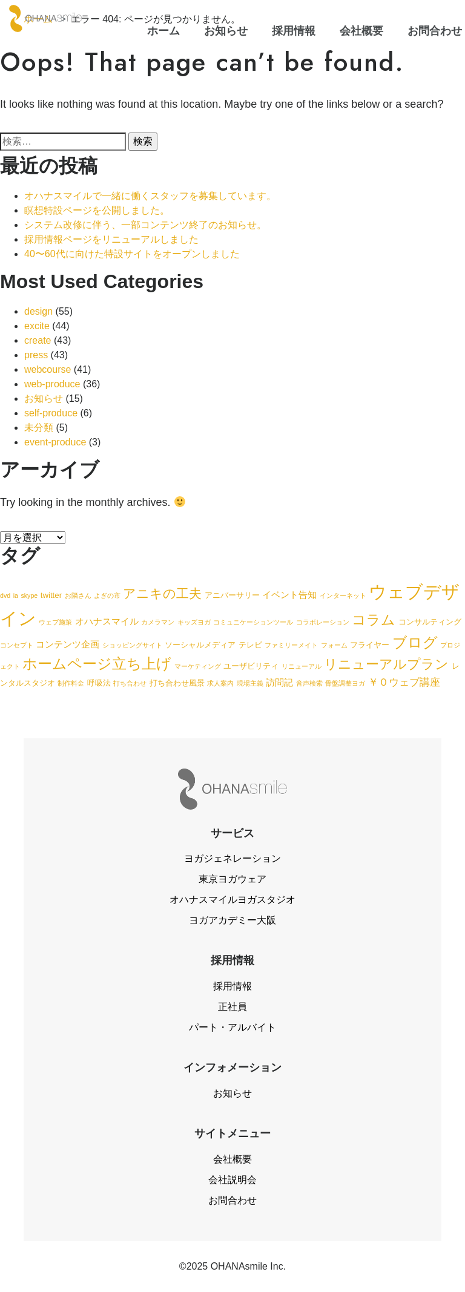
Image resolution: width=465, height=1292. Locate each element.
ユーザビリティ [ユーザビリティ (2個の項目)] (251, 666)
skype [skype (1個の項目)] (29, 595)
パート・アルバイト (232, 1027)
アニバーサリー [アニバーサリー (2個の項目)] (232, 595)
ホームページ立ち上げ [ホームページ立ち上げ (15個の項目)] (96, 663)
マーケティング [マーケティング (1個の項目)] (197, 666)
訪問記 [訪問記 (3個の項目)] (279, 682)
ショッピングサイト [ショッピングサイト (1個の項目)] (132, 645)
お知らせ (43, 398)
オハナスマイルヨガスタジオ (232, 899)
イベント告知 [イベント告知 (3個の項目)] (289, 594)
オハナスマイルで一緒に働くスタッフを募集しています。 (150, 196)
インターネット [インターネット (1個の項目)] (343, 595)
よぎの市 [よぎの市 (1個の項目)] (107, 595)
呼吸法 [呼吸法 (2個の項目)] (99, 682)
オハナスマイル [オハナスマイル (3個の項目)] (107, 621)
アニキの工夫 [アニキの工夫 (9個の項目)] (162, 593)
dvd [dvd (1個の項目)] (5, 595)
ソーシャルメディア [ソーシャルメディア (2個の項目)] (200, 644)
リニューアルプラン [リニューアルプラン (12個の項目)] (386, 664)
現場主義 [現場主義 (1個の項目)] (250, 683)
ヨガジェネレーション (232, 858)
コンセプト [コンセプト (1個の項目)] (16, 645)
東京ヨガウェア (232, 879)
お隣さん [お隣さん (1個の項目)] (78, 595)
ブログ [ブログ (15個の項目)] (415, 642)
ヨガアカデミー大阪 (232, 920)
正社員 (232, 1007)
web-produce (52, 384)
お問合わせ (232, 1200)
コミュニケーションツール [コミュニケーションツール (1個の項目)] (253, 622)
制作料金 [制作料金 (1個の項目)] (71, 683)
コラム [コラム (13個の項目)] (373, 620)
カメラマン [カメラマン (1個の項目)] (157, 622)
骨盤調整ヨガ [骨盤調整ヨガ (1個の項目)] (345, 683)
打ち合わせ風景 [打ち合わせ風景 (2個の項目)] (177, 682)
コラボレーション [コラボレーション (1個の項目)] (322, 622)
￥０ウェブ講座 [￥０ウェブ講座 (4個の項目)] (404, 682)
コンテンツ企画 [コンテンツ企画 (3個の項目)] (67, 644)
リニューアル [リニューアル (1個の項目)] (302, 666)
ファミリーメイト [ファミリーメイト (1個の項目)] (291, 645)
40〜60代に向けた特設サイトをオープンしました (132, 254)
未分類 (38, 427)
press (36, 355)
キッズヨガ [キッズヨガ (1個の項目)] (194, 622)
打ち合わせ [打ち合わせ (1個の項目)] (130, 683)
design (38, 311)
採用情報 (232, 986)
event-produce (55, 442)
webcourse (47, 369)
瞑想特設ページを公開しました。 (97, 210)
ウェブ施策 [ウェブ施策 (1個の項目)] (55, 622)
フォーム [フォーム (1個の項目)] (334, 645)
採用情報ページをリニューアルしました (111, 239)
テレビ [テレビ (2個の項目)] (250, 644)
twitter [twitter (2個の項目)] (51, 595)
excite (37, 326)
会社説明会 (232, 1180)
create (37, 340)
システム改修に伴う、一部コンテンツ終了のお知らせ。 (145, 225)
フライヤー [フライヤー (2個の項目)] (369, 644)
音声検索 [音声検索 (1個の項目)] (309, 683)
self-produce (51, 413)
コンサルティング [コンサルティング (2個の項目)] (429, 621)
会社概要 (232, 1159)
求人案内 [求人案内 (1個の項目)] (220, 683)
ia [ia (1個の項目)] (15, 595)
